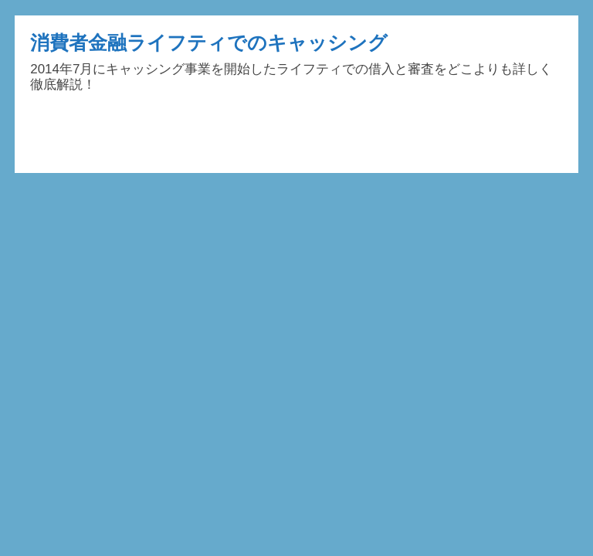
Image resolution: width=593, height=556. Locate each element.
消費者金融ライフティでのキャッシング (209, 42)
